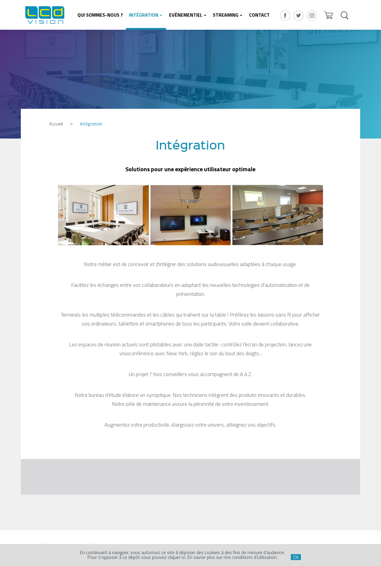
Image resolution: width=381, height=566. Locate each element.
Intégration (143, 14)
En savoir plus (201, 557)
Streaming (225, 14)
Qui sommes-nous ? (100, 14)
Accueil (56, 123)
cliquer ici (176, 557)
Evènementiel (185, 14)
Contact (259, 14)
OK (296, 557)
